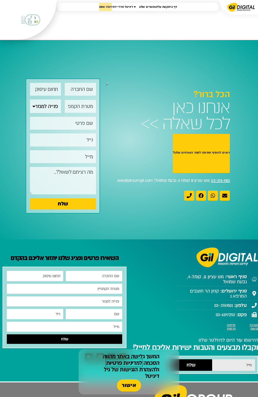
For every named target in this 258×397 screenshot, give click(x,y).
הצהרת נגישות (254, 327)
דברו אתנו (105, 7)
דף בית (172, 7)
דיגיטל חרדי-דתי (122, 7)
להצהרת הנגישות (138, 369)
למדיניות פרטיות (124, 363)
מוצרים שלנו (144, 7)
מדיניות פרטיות (231, 327)
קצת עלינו (161, 7)
